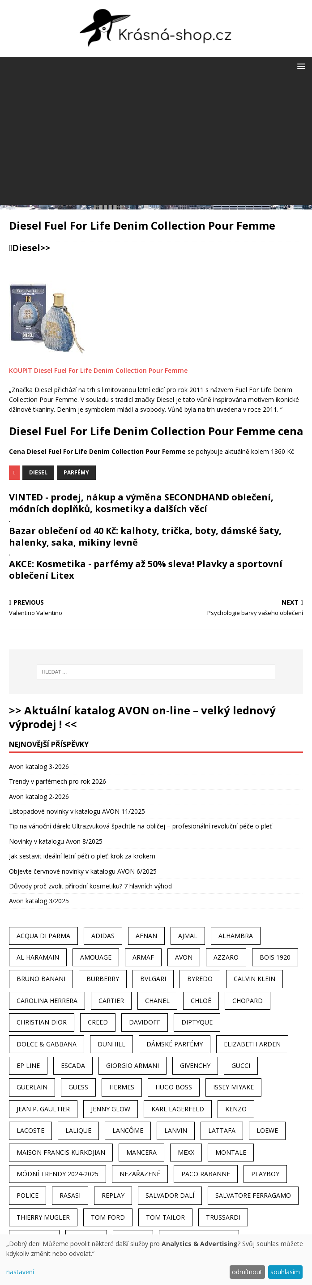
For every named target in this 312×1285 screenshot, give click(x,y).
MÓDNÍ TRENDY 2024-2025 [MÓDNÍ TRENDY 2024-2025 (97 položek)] (57, 1174)
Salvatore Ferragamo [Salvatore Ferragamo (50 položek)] (253, 1195)
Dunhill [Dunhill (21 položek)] (111, 1044)
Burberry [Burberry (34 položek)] (102, 978)
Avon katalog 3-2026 (39, 766)
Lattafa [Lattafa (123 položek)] (221, 1130)
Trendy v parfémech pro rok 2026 (57, 781)
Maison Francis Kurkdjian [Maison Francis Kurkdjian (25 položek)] (61, 1152)
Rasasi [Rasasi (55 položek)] (70, 1195)
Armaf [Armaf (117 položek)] (143, 957)
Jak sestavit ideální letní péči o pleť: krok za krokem (82, 856)
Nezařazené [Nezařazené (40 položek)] (140, 1174)
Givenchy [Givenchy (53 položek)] (195, 1065)
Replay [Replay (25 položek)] (113, 1195)
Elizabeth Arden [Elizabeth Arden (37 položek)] (252, 1044)
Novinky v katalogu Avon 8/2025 (56, 841)
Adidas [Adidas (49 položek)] (103, 935)
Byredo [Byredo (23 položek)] (200, 978)
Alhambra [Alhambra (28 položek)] (235, 935)
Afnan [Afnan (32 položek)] (146, 935)
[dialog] (156, 1259)
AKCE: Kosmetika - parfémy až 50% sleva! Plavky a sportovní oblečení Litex (145, 569)
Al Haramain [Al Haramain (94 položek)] (38, 957)
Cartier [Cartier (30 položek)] (111, 1000)
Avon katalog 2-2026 (39, 796)
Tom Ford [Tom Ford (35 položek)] (108, 1217)
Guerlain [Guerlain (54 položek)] (32, 1087)
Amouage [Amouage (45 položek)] (95, 957)
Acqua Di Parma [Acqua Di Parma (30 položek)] (43, 935)
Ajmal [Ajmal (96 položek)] (187, 935)
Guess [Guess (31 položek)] (78, 1087)
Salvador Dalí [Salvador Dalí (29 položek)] (169, 1195)
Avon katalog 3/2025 (39, 901)
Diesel (26, 248)
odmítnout (247, 1272)
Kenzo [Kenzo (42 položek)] (236, 1109)
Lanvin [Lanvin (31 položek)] (175, 1130)
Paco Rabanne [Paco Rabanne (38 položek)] (205, 1174)
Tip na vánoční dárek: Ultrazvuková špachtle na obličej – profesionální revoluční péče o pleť (140, 826)
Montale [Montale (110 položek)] (230, 1152)
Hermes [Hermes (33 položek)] (121, 1087)
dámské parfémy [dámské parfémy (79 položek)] (174, 1044)
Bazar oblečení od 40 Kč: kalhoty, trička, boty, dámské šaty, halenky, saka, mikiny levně (145, 536)
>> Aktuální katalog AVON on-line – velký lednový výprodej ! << (142, 717)
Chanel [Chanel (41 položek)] (157, 1000)
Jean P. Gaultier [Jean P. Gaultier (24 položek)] (43, 1109)
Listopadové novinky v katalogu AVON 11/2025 (77, 811)
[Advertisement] (156, 142)
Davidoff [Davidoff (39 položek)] (144, 1022)
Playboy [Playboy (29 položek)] (265, 1174)
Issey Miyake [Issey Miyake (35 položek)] (233, 1087)
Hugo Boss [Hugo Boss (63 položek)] (173, 1087)
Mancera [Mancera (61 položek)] (141, 1152)
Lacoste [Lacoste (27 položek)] (30, 1130)
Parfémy (76, 472)
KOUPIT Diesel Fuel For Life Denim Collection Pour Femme (98, 370)
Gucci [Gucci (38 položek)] (240, 1065)
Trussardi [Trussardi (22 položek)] (223, 1217)
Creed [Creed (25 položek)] (98, 1022)
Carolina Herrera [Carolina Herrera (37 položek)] (47, 1000)
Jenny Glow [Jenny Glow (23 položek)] (110, 1109)
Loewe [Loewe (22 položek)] (267, 1130)
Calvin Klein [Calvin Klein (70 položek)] (254, 978)
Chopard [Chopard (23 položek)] (247, 1000)
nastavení (20, 1272)
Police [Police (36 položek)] (27, 1195)
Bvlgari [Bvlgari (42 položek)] (153, 978)
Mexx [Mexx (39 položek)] (186, 1152)
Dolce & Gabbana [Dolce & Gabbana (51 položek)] (47, 1044)
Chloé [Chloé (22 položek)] (201, 1000)
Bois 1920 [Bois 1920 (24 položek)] (275, 957)
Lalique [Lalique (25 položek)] (78, 1130)
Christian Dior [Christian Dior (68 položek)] (42, 1022)
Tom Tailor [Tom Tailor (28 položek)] (165, 1217)
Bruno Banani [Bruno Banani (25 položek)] (41, 978)
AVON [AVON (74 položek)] (183, 957)
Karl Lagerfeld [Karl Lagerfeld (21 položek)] (177, 1109)
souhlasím (285, 1272)
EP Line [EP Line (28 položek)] (28, 1065)
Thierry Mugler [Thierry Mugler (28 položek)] (43, 1217)
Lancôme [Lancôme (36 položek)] (127, 1130)
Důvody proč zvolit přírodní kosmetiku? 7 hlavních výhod (90, 886)
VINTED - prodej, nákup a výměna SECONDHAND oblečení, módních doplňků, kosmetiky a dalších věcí (141, 503)
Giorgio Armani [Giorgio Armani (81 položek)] (132, 1065)
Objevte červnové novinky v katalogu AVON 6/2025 (83, 871)
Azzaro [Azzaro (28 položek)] (226, 957)
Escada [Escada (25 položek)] (73, 1065)
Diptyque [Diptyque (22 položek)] (197, 1022)
